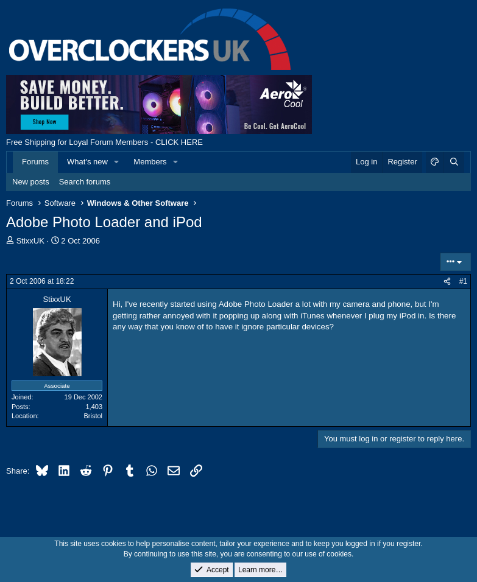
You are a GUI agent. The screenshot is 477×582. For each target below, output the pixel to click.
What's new (87, 161)
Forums (35, 161)
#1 (463, 281)
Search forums (85, 181)
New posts (30, 181)
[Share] (447, 282)
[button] (117, 162)
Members (149, 161)
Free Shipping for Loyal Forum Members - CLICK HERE (104, 142)
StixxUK (30, 240)
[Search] (453, 162)
